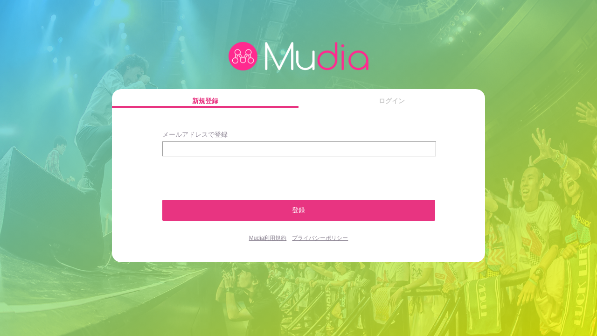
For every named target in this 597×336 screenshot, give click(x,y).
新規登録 (205, 101)
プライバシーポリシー (320, 238)
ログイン (392, 101)
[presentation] (212, 174)
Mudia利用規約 (268, 238)
